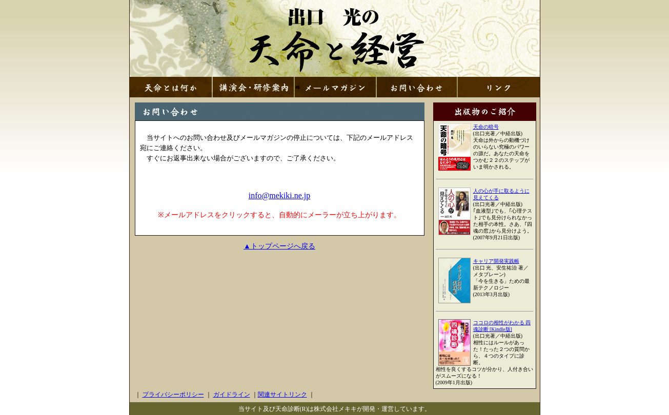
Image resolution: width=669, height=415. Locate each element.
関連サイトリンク (282, 394)
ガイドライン (231, 394)
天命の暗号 (486, 127)
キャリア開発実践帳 (496, 261)
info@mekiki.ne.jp (280, 195)
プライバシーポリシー (173, 394)
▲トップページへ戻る (279, 246)
